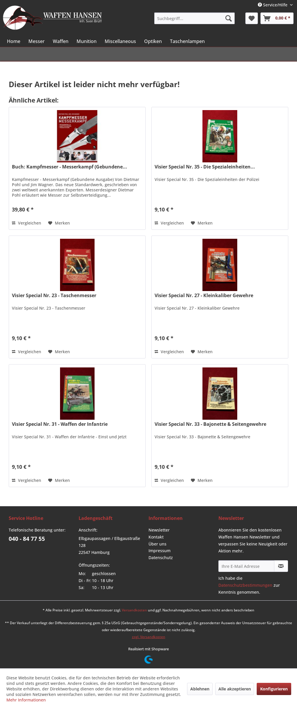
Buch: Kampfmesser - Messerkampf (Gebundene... (69, 167)
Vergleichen (26, 223)
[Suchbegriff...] (194, 18)
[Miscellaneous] (120, 41)
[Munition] (87, 41)
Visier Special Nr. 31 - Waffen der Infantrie (60, 424)
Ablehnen (199, 689)
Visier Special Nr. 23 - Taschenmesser (54, 295)
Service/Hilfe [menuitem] (273, 5)
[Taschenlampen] (187, 41)
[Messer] (36, 41)
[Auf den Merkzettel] (59, 223)
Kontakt (156, 537)
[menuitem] (194, 18)
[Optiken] (153, 41)
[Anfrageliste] (277, 18)
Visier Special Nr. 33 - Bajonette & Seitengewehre (210, 424)
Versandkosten (134, 610)
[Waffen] (61, 41)
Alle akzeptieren (234, 689)
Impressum (159, 550)
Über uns (157, 544)
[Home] (13, 41)
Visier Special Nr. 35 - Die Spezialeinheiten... (205, 167)
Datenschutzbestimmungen (245, 585)
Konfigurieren (274, 689)
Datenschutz (160, 557)
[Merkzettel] (251, 18)
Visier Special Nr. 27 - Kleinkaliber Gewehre (204, 295)
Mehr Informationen (26, 700)
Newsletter (159, 530)
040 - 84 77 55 (27, 539)
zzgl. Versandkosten (148, 636)
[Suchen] (228, 18)
